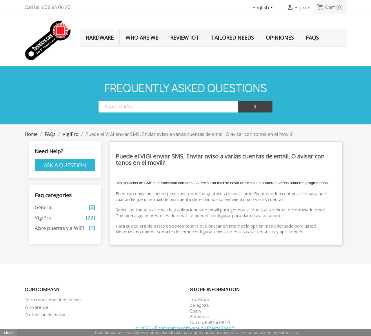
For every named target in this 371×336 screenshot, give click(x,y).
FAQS (312, 37)
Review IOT (184, 37)
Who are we (142, 37)
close (9, 332)
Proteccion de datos (45, 314)
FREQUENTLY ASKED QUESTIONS (185, 88)
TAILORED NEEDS (232, 37)
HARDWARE (100, 37)
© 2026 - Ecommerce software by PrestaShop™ (186, 328)
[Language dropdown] (263, 7)
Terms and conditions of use (53, 299)
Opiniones (280, 37)
